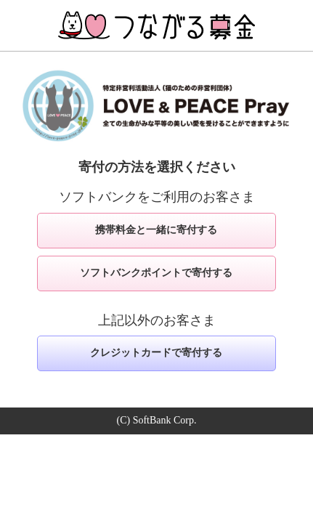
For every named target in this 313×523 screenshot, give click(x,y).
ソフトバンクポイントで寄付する (156, 272)
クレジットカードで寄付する (156, 352)
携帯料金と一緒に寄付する (156, 229)
